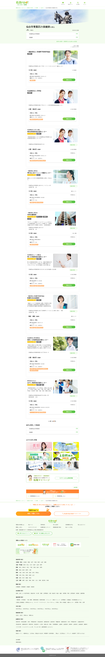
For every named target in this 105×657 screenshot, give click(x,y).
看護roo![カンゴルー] (20, 7)
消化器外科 (18, 624)
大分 (37, 580)
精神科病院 (42, 599)
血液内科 (52, 621)
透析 (41, 593)
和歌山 (37, 572)
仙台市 (42, 7)
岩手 (32, 562)
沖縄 (47, 580)
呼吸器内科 (33, 621)
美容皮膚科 (24, 621)
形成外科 (36, 624)
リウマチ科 (18, 627)
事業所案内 (18, 642)
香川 (23, 577)
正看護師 (18, 586)
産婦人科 (46, 624)
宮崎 (40, 580)
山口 (33, 575)
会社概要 (18, 639)
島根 (30, 575)
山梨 (38, 564)
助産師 (32, 586)
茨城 (34, 567)
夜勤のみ (31, 615)
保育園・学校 (66, 593)
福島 (45, 562)
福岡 (23, 580)
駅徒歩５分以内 (39, 633)
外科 (69, 621)
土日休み (32, 633)
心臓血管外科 (81, 621)
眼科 (50, 624)
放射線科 (81, 624)
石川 (31, 564)
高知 (30, 577)
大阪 (20, 572)
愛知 (20, 570)
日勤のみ (26, 615)
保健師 (28, 586)
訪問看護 (46, 593)
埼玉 (28, 567)
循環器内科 (46, 621)
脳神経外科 (25, 624)
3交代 (21, 615)
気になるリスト (81, 524)
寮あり (57, 633)
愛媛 (27, 577)
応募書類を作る (69, 524)
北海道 (25, 562)
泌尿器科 (66, 624)
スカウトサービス (32, 527)
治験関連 (82, 593)
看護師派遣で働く (57, 527)
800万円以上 (55, 608)
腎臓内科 (58, 621)
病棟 (17, 593)
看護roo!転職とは (20, 524)
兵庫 (27, 572)
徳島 (20, 577)
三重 (30, 570)
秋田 (39, 562)
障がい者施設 (63, 602)
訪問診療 (73, 593)
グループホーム (50, 602)
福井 (34, 564)
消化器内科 (40, 621)
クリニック (48, 599)
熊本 (33, 580)
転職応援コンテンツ (45, 527)
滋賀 (30, 572)
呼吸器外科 (73, 621)
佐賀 (27, 580)
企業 (84, 602)
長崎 (30, 580)
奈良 (33, 572)
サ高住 (57, 602)
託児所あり (62, 633)
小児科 (41, 624)
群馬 (41, 567)
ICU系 (37, 593)
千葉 (31, 567)
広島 (20, 575)
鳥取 (27, 575)
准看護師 (23, 586)
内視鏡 (77, 593)
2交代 (17, 615)
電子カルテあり (81, 633)
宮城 (35, 562)
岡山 (23, 575)
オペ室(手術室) (26, 593)
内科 (29, 621)
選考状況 (43, 524)
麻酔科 (85, 624)
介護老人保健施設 (20, 602)
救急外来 (33, 593)
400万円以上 (26, 608)
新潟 (24, 564)
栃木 (38, 567)
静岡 (27, 570)
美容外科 (18, 621)
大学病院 (23, 599)
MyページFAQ (69, 527)
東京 (20, 567)
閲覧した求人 (19, 527)
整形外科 (31, 624)
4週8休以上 (26, 633)
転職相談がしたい (35, 496)
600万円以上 (41, 608)
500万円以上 (33, 608)
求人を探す (55, 524)
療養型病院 (35, 599)
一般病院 (18, 599)
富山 (28, 564)
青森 (29, 562)
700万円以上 (48, 608)
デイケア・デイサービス (40, 602)
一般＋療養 (29, 599)
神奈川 (24, 567)
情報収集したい (61, 496)
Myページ (30, 524)
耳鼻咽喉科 (55, 624)
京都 (23, 572)
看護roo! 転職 (30, 7)
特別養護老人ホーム (77, 599)
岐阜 (23, 570)
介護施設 (69, 599)
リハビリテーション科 (27, 627)
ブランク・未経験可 (71, 633)
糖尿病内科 (64, 621)
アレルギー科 (37, 627)
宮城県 (36, 7)
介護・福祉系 (52, 593)
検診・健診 (59, 593)
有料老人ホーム (29, 602)
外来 (20, 593)
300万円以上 (19, 608)
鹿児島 (43, 580)
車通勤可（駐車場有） (49, 633)
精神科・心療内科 (73, 624)
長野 (41, 564)
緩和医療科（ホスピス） (47, 627)
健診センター (70, 602)
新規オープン (19, 633)
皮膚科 (60, 624)
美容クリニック (56, 599)
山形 (42, 562)
